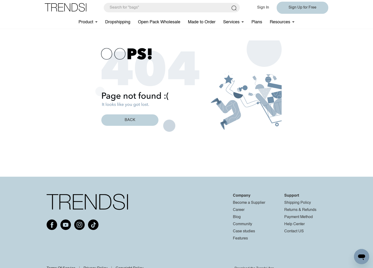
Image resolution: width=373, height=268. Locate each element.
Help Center (294, 224)
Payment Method (298, 217)
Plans (256, 22)
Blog (237, 217)
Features (240, 238)
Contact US (294, 231)
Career (239, 210)
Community (242, 224)
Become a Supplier (249, 203)
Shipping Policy (297, 203)
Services (231, 22)
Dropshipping (117, 22)
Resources (280, 22)
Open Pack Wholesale (159, 22)
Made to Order (202, 22)
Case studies (244, 231)
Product (86, 22)
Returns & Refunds (300, 210)
